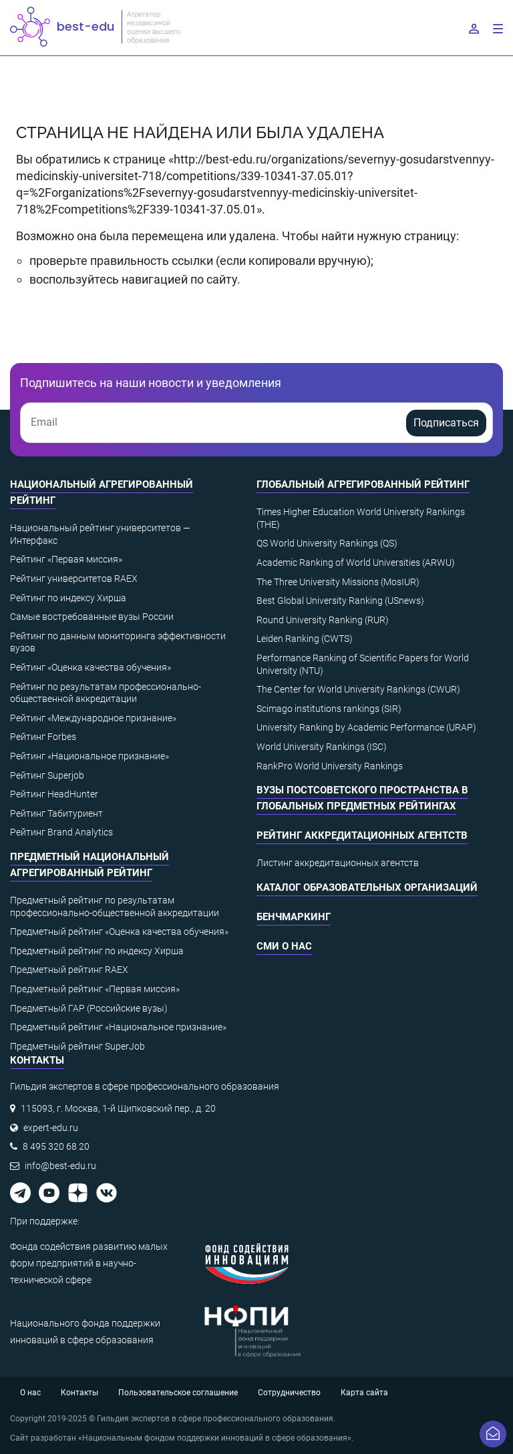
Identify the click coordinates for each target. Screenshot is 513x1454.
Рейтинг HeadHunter (54, 794)
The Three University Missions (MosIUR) (337, 582)
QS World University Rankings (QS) (326, 543)
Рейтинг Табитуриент (56, 813)
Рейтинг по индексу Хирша (68, 598)
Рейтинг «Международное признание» (93, 718)
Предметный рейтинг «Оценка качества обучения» (119, 931)
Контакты (79, 1392)
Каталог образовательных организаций (367, 887)
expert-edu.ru (50, 1127)
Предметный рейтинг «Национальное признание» (118, 1027)
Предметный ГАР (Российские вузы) (89, 1008)
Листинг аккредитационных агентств (337, 862)
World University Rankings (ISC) (321, 746)
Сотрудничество (289, 1392)
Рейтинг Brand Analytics (61, 832)
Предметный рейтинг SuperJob (77, 1046)
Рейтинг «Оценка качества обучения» (90, 667)
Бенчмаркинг (293, 917)
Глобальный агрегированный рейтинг (363, 484)
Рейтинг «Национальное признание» (89, 756)
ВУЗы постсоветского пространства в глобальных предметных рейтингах (362, 798)
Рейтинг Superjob (47, 775)
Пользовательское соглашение (178, 1392)
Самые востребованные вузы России (92, 616)
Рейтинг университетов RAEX (74, 578)
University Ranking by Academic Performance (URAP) (366, 727)
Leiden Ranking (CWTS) (304, 638)
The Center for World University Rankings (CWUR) (358, 689)
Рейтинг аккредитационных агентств (362, 835)
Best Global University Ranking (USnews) (340, 600)
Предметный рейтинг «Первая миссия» (95, 989)
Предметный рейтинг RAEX (69, 969)
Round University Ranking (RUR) (322, 620)
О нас (30, 1392)
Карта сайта (364, 1392)
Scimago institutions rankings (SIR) (328, 708)
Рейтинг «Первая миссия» (66, 559)
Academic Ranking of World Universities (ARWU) (355, 562)
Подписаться (446, 422)
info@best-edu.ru (60, 1165)
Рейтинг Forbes (43, 736)
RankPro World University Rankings (329, 766)
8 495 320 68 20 (56, 1146)
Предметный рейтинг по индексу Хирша (97, 951)
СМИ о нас (284, 946)
